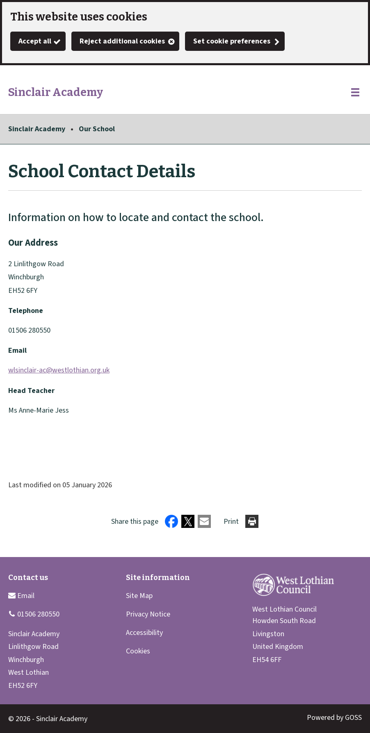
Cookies (138, 651)
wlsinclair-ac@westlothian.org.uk (59, 370)
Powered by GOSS (334, 717)
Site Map (139, 596)
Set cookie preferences (231, 41)
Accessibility (144, 633)
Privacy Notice (148, 614)
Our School (97, 129)
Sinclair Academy (36, 129)
